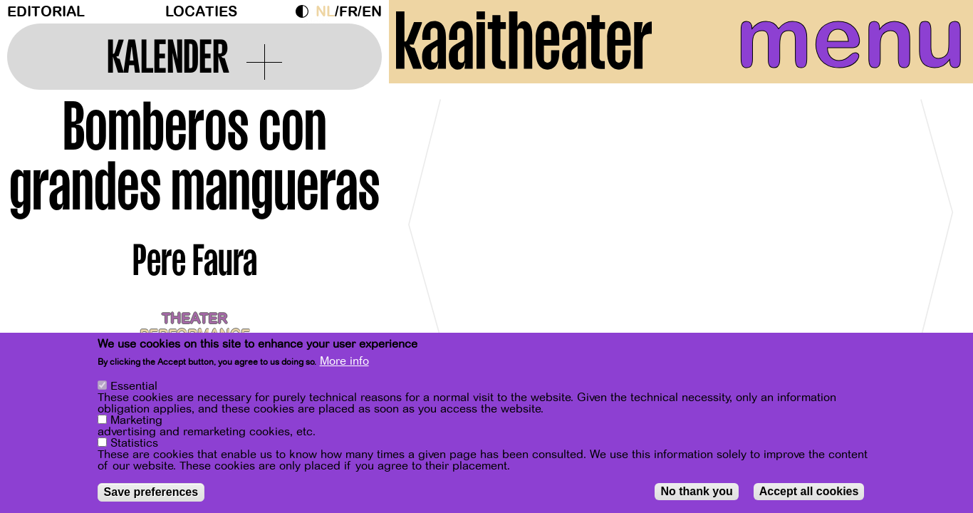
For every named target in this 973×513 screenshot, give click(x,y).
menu (840, 43)
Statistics (134, 443)
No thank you (696, 491)
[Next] (937, 231)
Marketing (136, 420)
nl (325, 12)
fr (348, 12)
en (372, 12)
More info (344, 361)
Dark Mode (305, 11)
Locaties (201, 12)
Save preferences (151, 492)
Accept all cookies (809, 491)
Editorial (46, 12)
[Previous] (424, 231)
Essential (133, 386)
